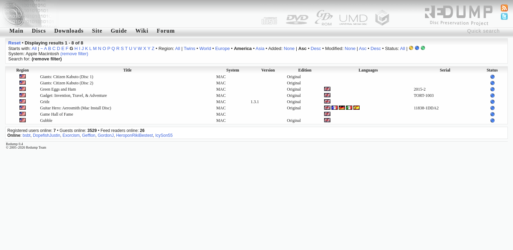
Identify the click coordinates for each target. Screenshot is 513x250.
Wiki (142, 31)
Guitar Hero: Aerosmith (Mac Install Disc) (75, 108)
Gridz (44, 101)
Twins (189, 48)
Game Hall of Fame (56, 114)
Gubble (46, 120)
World (205, 48)
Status (492, 70)
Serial (445, 70)
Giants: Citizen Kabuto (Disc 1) (66, 76)
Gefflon (88, 135)
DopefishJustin (46, 135)
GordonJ (106, 135)
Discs (39, 31)
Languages (368, 70)
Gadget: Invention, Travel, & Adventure (73, 95)
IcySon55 (164, 135)
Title (127, 70)
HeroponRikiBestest (134, 135)
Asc (363, 48)
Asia (260, 48)
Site (97, 31)
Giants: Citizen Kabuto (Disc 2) (66, 83)
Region (22, 70)
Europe (222, 48)
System (232, 70)
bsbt (27, 135)
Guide (119, 31)
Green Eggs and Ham (58, 89)
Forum (166, 31)
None (289, 48)
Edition (304, 70)
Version (268, 70)
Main (16, 31)
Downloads (69, 31)
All (34, 48)
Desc (316, 48)
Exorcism (71, 135)
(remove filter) (74, 53)
